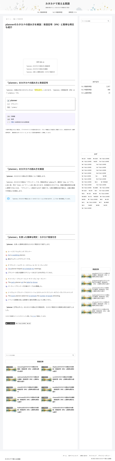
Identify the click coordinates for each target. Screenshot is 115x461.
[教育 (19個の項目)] (84, 199)
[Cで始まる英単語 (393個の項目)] (87, 161)
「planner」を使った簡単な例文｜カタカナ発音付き (40, 72)
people (50, 296)
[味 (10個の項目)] (84, 205)
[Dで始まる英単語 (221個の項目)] (103, 164)
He (9, 255)
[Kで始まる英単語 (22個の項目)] (104, 196)
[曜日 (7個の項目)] (99, 205)
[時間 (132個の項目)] (106, 176)
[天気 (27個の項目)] (90, 196)
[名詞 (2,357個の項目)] (84, 158)
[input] (40, 355)
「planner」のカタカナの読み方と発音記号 (38, 66)
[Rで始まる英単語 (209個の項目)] (88, 170)
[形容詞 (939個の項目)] (96, 158)
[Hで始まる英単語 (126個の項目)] (87, 182)
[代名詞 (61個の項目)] (84, 190)
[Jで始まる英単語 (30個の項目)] (104, 193)
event (13, 296)
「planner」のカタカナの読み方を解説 (36, 69)
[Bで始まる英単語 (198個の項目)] (103, 170)
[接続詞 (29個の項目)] (84, 196)
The (9, 268)
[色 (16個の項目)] (83, 202)
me (23, 268)
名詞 (28, 323)
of (46, 296)
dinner (35, 282)
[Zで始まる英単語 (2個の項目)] (95, 208)
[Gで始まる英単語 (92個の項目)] (103, 185)
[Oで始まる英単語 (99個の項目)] (88, 185)
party (13, 282)
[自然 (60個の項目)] (91, 190)
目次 (37, 62)
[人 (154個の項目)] (98, 176)
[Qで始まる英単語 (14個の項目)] (92, 202)
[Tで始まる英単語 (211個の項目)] (103, 167)
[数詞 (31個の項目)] (95, 193)
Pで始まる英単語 (21, 323)
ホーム (65, 455)
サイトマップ (92, 455)
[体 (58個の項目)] (96, 190)
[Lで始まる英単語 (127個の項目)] (88, 179)
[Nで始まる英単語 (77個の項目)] (86, 187)
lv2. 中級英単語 (10, 323)
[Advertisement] (40, 44)
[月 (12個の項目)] (100, 202)
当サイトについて (73, 455)
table (28, 282)
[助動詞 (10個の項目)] (106, 202)
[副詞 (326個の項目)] (96, 161)
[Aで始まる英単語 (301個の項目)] (104, 161)
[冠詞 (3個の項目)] (106, 205)
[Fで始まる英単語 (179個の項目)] (88, 173)
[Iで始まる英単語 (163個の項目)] (88, 176)
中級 (12, 122)
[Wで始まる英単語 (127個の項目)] (103, 179)
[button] (73, 355)
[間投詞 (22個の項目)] (96, 196)
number (42, 296)
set (22, 282)
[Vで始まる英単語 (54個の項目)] (104, 190)
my (33, 268)
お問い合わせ (83, 455)
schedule (28, 268)
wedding (16, 255)
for (31, 282)
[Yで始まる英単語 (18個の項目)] (93, 199)
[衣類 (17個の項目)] (107, 199)
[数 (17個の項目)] (101, 199)
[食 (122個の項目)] (97, 182)
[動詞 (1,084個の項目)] (89, 158)
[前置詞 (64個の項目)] (96, 187)
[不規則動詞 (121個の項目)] (105, 182)
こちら (34, 316)
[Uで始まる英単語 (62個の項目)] (104, 187)
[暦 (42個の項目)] (83, 193)
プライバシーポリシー (104, 455)
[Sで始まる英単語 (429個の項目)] (104, 158)
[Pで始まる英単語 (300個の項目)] (88, 164)
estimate (33, 296)
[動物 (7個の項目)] (91, 205)
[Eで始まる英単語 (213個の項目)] (88, 167)
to (29, 296)
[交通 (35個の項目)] (89, 193)
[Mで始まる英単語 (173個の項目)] (103, 173)
